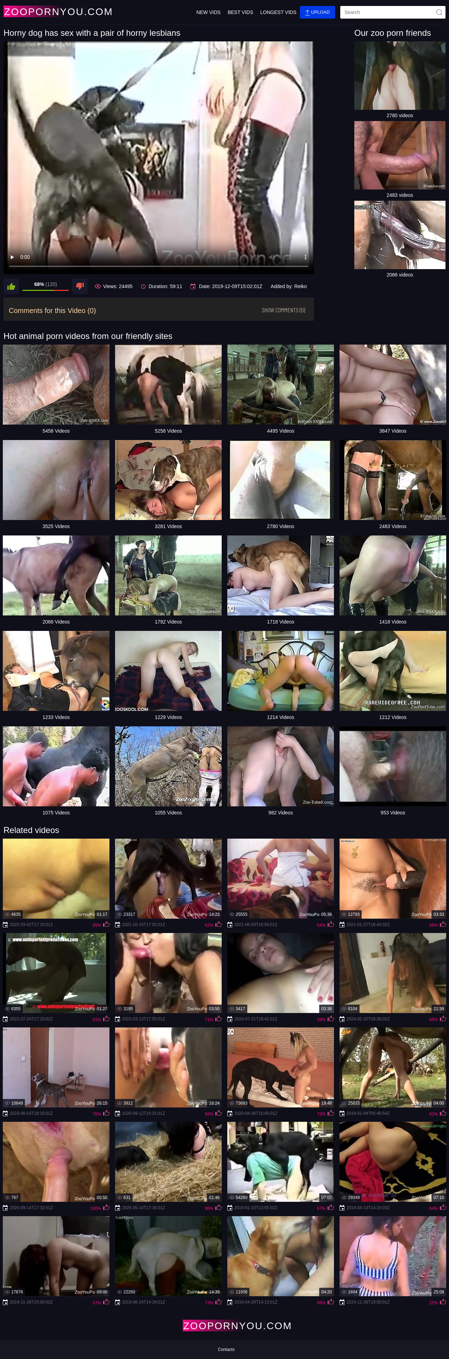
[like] (11, 286)
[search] (392, 12)
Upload (317, 12)
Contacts (226, 1349)
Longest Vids (278, 12)
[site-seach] (439, 12)
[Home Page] (45, 11)
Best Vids (240, 12)
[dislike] (80, 286)
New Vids (208, 12)
